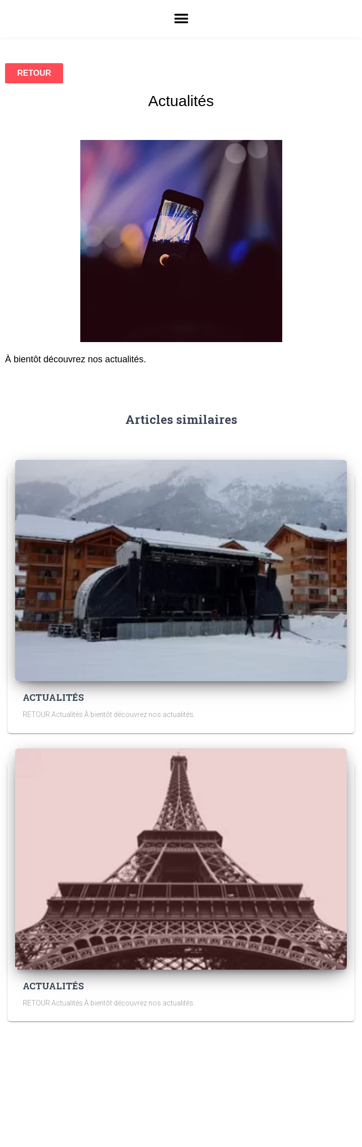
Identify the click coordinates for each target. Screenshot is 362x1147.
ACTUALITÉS (53, 697)
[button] (181, 19)
